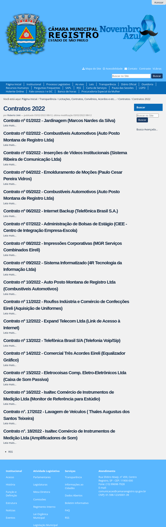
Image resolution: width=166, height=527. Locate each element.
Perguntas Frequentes (47, 88)
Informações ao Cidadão (74, 486)
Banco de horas (67, 91)
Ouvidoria (147, 84)
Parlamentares (41, 477)
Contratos (124, 99)
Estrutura (11, 503)
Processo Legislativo (58, 84)
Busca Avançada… (147, 129)
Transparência (107, 84)
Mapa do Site (93, 68)
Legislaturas (40, 484)
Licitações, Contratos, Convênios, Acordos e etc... (87, 99)
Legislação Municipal (45, 525)
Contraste (145, 68)
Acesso (10, 477)
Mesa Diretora (41, 492)
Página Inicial (13, 84)
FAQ (67, 510)
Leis (91, 84)
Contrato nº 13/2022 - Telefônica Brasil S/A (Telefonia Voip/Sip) (61, 340)
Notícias (10, 510)
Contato (132, 68)
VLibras (157, 68)
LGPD (142, 88)
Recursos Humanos (17, 88)
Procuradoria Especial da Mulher (100, 91)
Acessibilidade (114, 68)
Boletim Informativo (77, 503)
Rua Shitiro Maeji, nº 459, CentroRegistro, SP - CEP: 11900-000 (117, 478)
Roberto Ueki (13, 115)
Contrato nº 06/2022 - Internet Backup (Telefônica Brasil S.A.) (60, 210)
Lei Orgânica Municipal (40, 515)
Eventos (10, 517)
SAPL (68, 88)
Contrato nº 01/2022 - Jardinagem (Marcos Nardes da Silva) (59, 120)
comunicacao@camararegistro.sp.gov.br (122, 491)
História (10, 484)
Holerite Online (15, 91)
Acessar (158, 2)
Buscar (141, 107)
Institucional (34, 84)
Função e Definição (11, 493)
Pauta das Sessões (122, 88)
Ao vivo (79, 84)
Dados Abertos (73, 495)
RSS (79, 88)
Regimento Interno (44, 507)
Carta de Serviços (96, 88)
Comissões (39, 499)
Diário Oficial (128, 84)
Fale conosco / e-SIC (41, 91)
